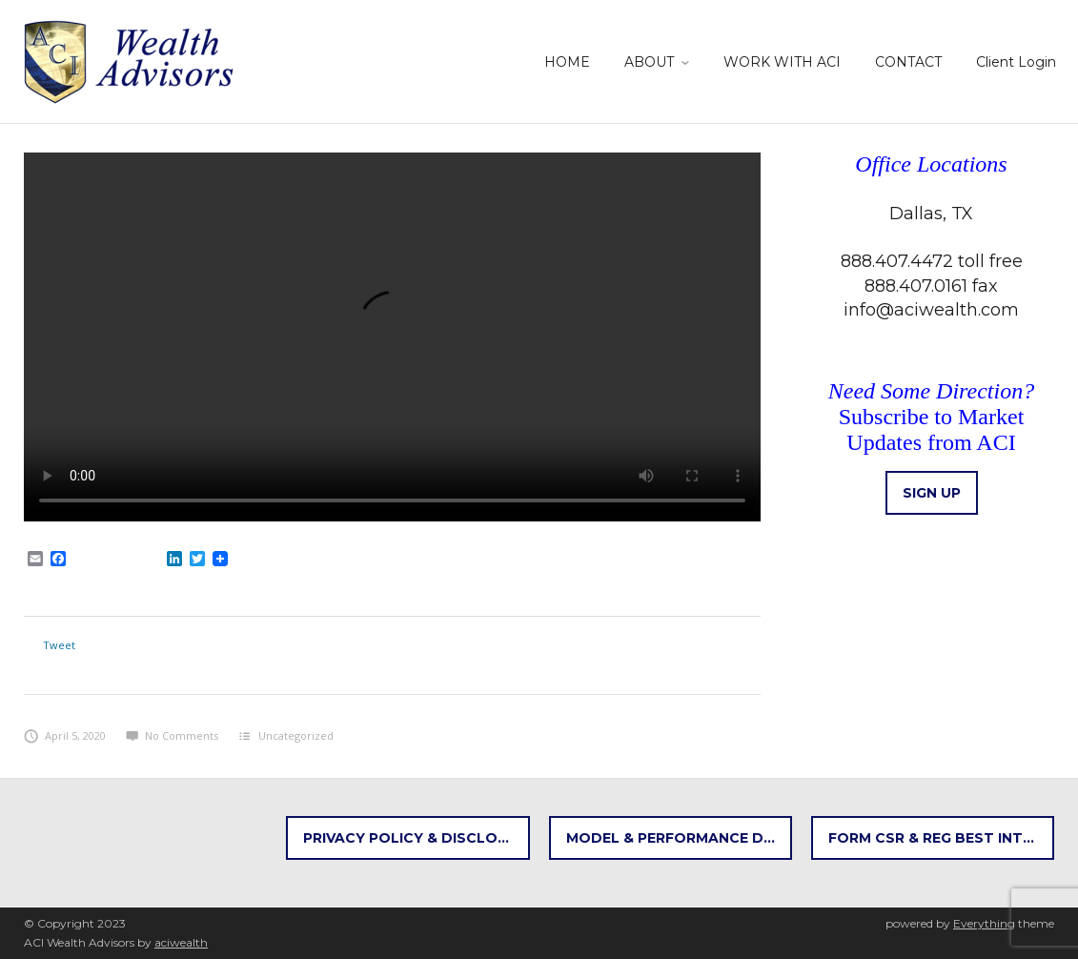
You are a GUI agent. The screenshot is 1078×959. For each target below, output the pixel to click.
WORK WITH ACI (782, 62)
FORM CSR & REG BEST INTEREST (941, 838)
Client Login (1016, 62)
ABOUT (649, 62)
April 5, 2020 (65, 735)
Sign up (932, 492)
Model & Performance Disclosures (679, 838)
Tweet (59, 645)
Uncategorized (296, 735)
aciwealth (181, 942)
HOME (567, 62)
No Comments (172, 735)
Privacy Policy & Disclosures (416, 838)
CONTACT (908, 62)
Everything (984, 923)
